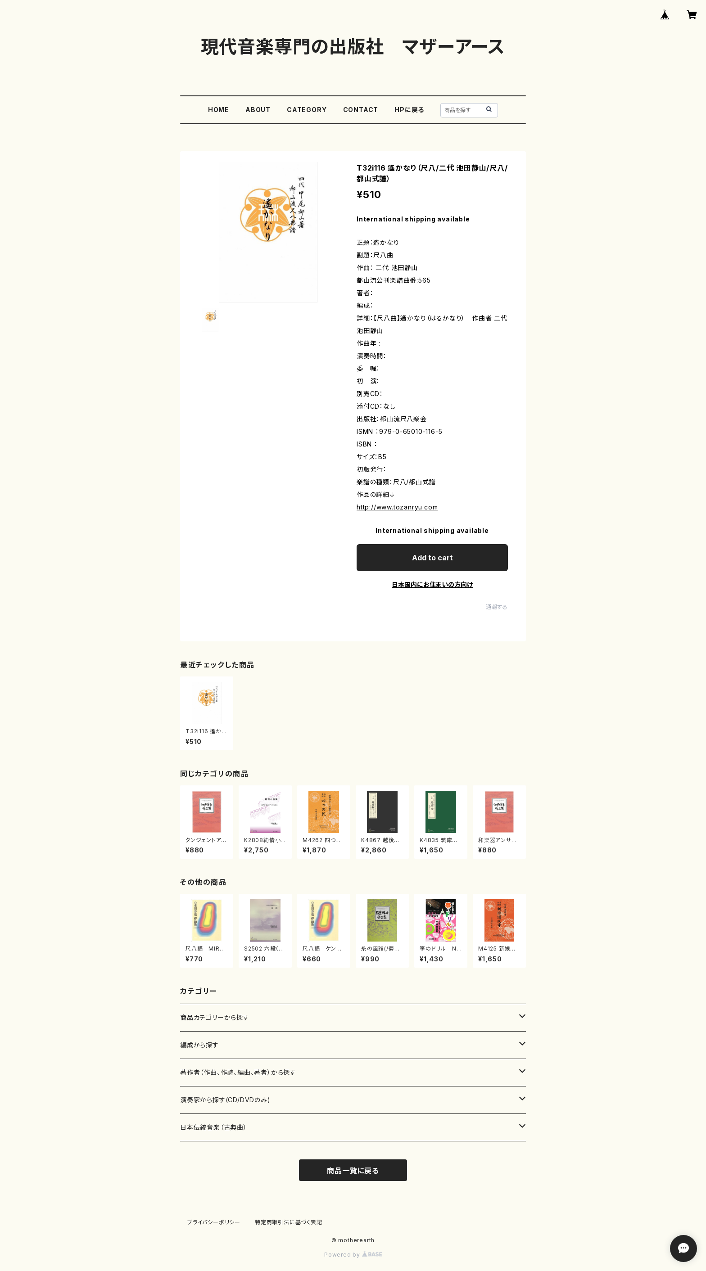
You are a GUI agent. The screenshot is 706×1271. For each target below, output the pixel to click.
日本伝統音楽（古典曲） (213, 1127)
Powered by (353, 1254)
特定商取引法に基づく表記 (288, 1222)
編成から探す (199, 1045)
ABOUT (258, 109)
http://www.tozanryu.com (397, 507)
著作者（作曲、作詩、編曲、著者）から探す (238, 1072)
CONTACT (361, 109)
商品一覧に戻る (353, 1170)
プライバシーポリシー (213, 1222)
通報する (497, 607)
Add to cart (432, 557)
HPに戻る (409, 109)
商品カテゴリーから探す (214, 1017)
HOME (218, 109)
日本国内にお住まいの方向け (432, 584)
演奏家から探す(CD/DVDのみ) (225, 1100)
